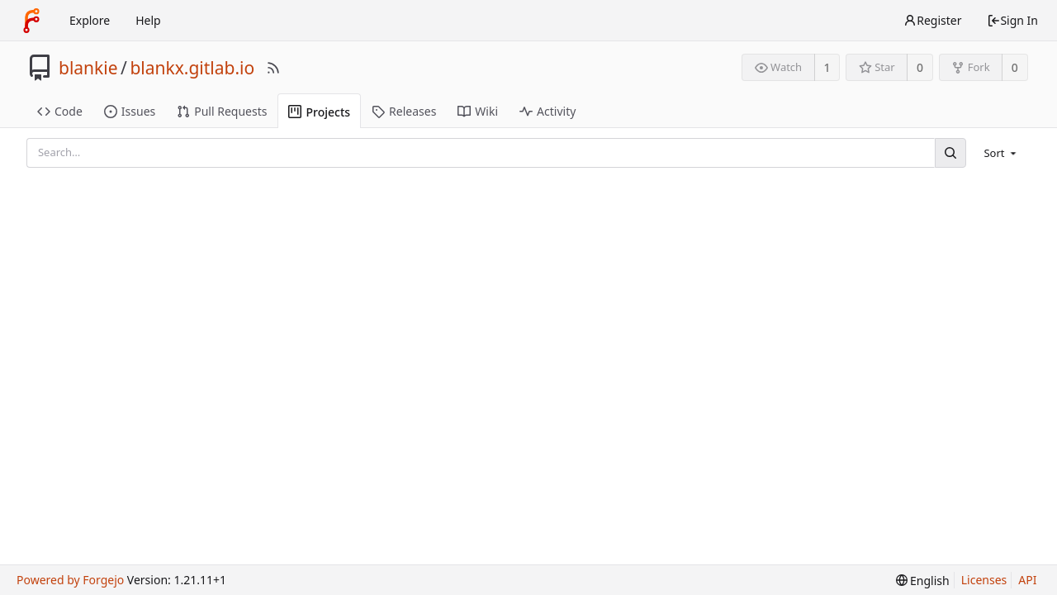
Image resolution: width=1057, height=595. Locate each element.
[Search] (950, 152)
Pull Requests (222, 111)
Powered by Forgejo (70, 580)
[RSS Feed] (273, 67)
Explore (89, 20)
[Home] (31, 21)
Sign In (1012, 20)
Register (932, 20)
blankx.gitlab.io (192, 68)
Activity (547, 111)
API (1027, 580)
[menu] (1001, 152)
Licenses (984, 580)
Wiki (477, 111)
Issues (129, 111)
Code (60, 111)
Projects (319, 112)
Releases (404, 111)
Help (148, 20)
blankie (88, 68)
